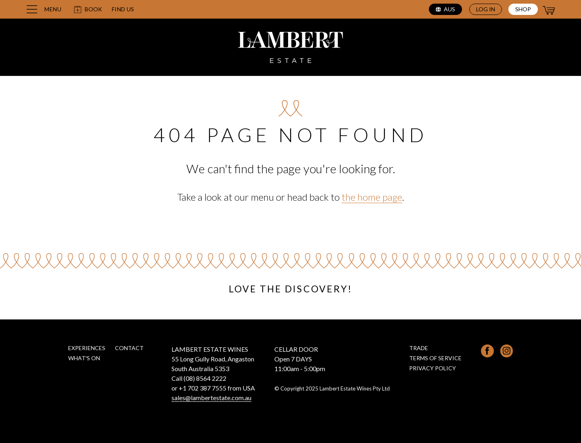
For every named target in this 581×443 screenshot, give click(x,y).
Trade (418, 347)
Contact (129, 347)
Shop (523, 9)
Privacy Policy (432, 368)
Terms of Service (435, 358)
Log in (485, 9)
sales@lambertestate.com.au (211, 397)
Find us (123, 9)
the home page (372, 197)
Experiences (86, 347)
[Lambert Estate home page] (290, 48)
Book (87, 9)
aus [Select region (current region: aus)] (445, 9)
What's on (84, 358)
